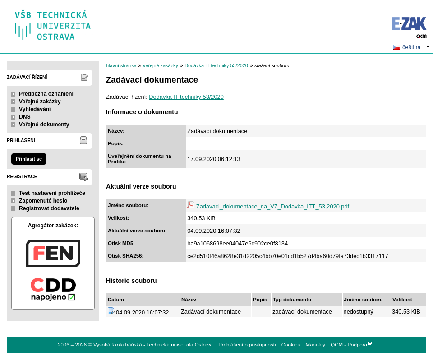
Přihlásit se (29, 159)
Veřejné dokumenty (44, 124)
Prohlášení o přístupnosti (247, 344)
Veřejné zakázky (40, 101)
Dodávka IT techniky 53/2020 (216, 65)
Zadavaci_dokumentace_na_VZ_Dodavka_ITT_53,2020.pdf (272, 206)
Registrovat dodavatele (49, 208)
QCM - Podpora (349, 344)
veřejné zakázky (160, 65)
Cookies (290, 344)
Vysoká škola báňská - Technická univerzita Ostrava (53, 22)
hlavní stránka (121, 65)
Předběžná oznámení (46, 94)
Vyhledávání (35, 109)
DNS (25, 117)
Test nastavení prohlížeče (52, 193)
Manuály (316, 344)
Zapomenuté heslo (43, 201)
